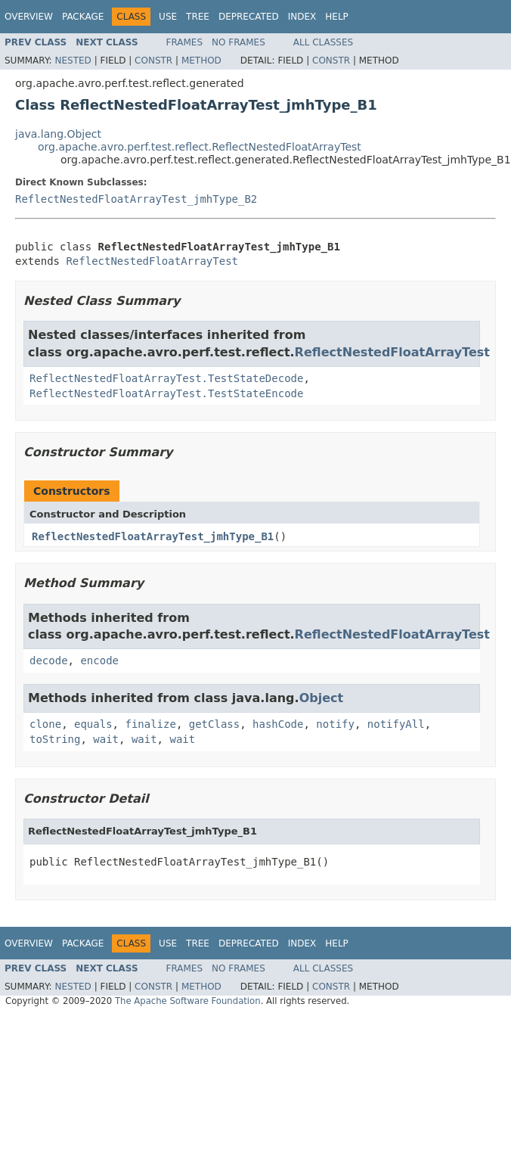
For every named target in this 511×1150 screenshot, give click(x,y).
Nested (72, 60)
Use (168, 16)
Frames (184, 42)
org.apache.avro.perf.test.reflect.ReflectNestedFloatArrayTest (199, 147)
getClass (214, 724)
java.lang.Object (58, 134)
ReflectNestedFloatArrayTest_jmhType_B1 (153, 536)
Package (83, 16)
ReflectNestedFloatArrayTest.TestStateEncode (166, 393)
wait (106, 739)
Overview (29, 16)
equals (93, 724)
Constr (153, 60)
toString (54, 739)
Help (336, 16)
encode (99, 660)
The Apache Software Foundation (188, 1001)
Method (201, 60)
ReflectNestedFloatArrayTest (152, 261)
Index (302, 16)
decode (48, 660)
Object (321, 698)
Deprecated (248, 16)
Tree (197, 16)
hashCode (277, 724)
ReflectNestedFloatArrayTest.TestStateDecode (166, 378)
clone (45, 724)
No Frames (238, 42)
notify (335, 724)
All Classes (323, 42)
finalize (150, 724)
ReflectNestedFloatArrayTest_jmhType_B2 (136, 199)
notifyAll (396, 724)
